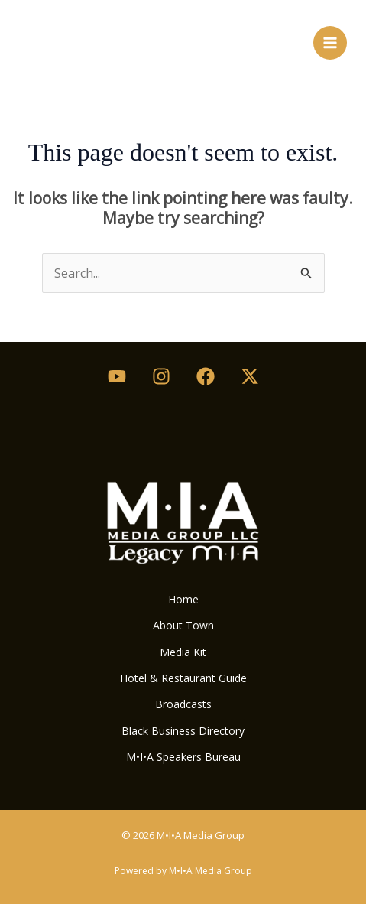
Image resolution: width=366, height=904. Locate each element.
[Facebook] (205, 376)
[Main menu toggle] (330, 43)
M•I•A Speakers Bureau (183, 757)
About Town (183, 625)
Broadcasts (183, 704)
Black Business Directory (183, 731)
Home (183, 599)
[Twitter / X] (250, 376)
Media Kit (183, 652)
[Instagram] (161, 376)
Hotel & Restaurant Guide (183, 678)
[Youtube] (117, 376)
